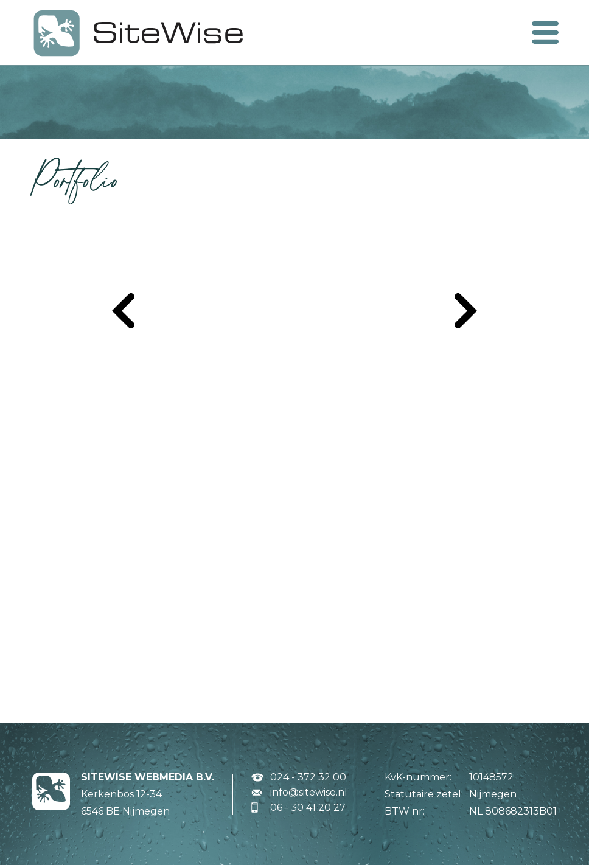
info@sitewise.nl (308, 792)
